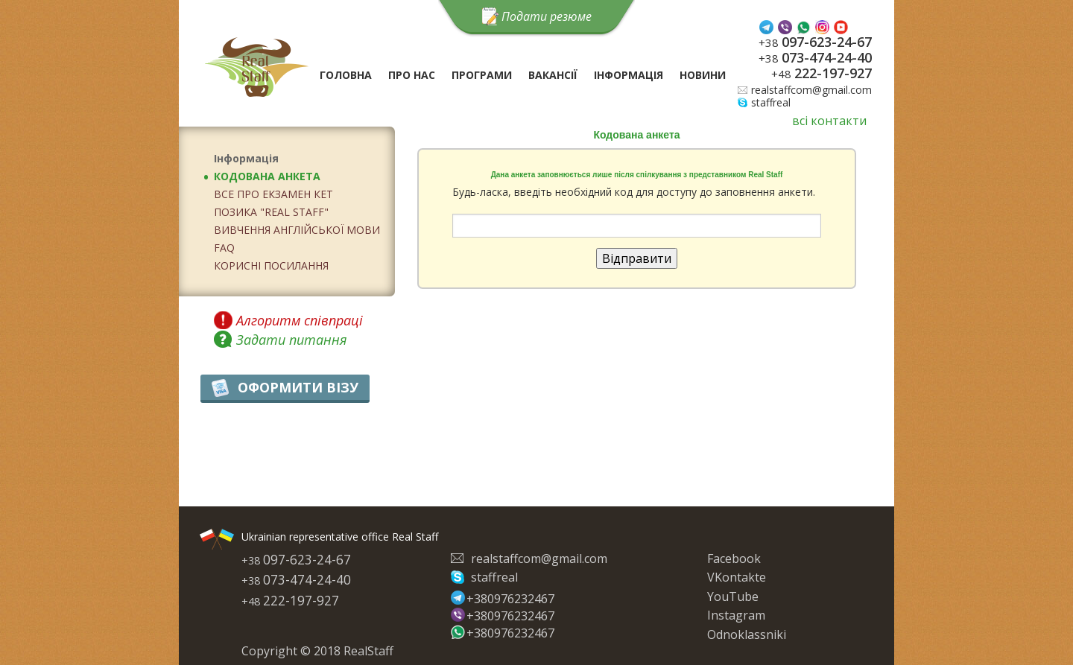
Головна (346, 75)
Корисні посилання (271, 265)
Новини (703, 75)
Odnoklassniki (746, 634)
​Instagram (736, 615)
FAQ (224, 248)
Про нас (411, 75)
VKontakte (736, 577)
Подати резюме (546, 16)
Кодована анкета (267, 176)
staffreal (771, 102)
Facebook (734, 558)
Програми (482, 75)
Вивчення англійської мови (297, 230)
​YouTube (733, 596)
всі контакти (829, 121)
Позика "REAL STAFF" (271, 212)
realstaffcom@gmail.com (811, 90)
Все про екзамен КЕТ (273, 194)
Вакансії (552, 75)
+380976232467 (507, 598)
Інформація (628, 75)
